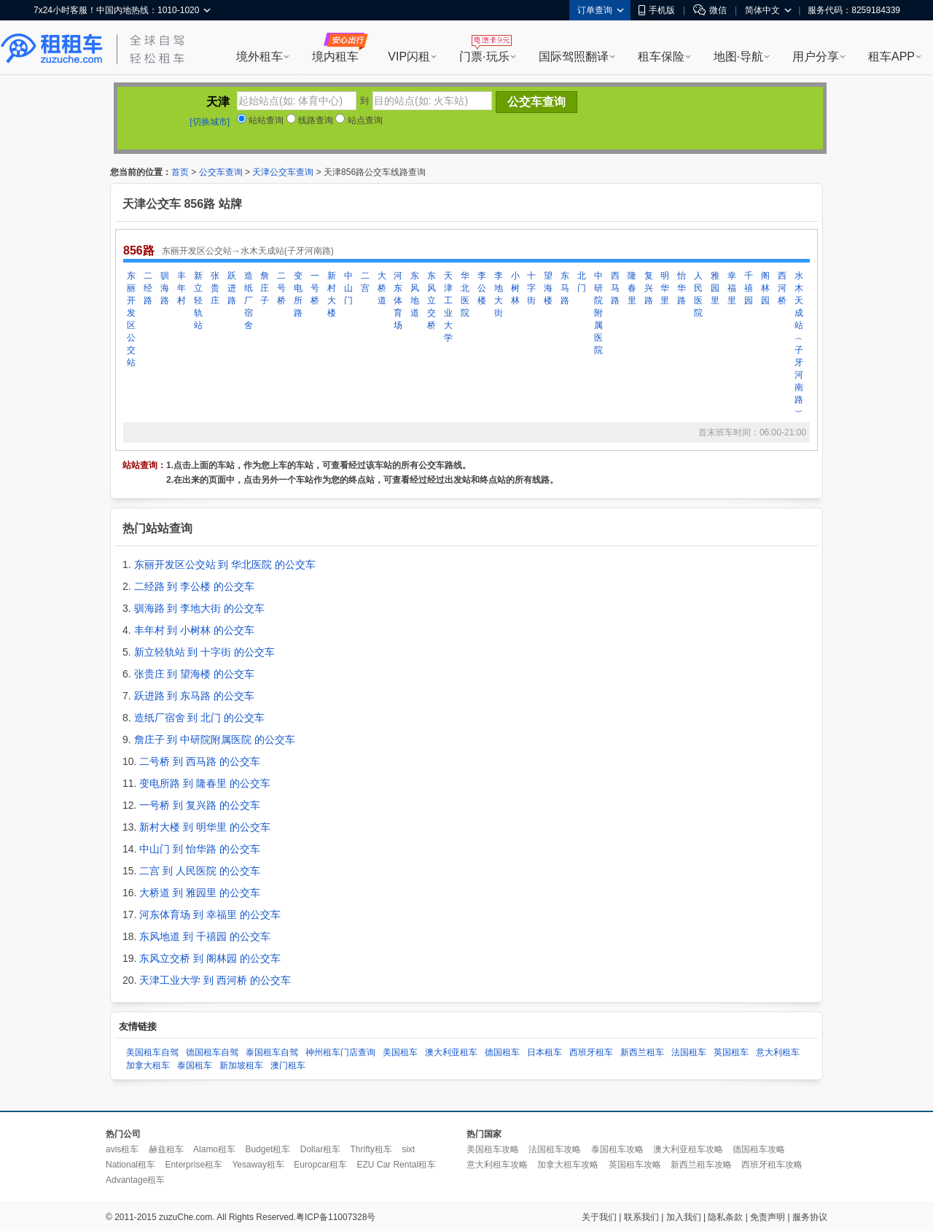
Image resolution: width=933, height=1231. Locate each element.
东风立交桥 (431, 300)
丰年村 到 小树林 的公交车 (194, 630)
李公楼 (481, 288)
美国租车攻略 (492, 1149)
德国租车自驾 (212, 1052)
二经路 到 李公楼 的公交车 (194, 586)
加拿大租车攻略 (567, 1165)
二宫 (365, 282)
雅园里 (715, 288)
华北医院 (465, 294)
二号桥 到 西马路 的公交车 (199, 761)
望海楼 (548, 288)
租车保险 (661, 56)
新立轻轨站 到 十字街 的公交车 (205, 652)
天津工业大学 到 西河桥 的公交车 (215, 980)
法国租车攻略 (554, 1149)
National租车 (130, 1165)
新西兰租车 (642, 1052)
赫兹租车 (166, 1149)
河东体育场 (398, 300)
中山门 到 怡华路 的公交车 (199, 849)
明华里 (664, 288)
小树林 (515, 288)
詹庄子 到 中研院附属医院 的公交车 (215, 739)
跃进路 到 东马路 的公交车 (194, 696)
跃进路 (231, 288)
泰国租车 (194, 1065)
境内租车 (335, 56)
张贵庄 (215, 288)
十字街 (531, 288)
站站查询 (260, 120)
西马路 (615, 288)
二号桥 (281, 288)
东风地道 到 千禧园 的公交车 (204, 936)
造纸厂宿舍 (248, 300)
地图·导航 (738, 56)
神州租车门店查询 (340, 1052)
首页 (180, 172)
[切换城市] (210, 122)
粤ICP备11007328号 (335, 1217)
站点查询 (358, 120)
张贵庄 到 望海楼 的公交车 (194, 674)
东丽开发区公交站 (131, 319)
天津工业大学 (448, 307)
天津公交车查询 (282, 172)
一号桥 (315, 288)
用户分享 (815, 56)
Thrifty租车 (370, 1149)
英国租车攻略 (635, 1165)
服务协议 (809, 1217)
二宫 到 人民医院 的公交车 (199, 871)
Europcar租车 (320, 1165)
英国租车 (731, 1052)
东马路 (565, 288)
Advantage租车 (135, 1180)
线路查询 (309, 120)
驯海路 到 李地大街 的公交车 (199, 608)
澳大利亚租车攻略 (688, 1149)
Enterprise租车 (193, 1165)
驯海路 (164, 288)
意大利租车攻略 (497, 1165)
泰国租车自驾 (272, 1052)
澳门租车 (287, 1065)
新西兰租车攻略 (701, 1165)
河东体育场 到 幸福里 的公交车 (210, 914)
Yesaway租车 (258, 1165)
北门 (581, 282)
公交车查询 (221, 172)
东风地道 (414, 294)
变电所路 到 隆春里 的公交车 (204, 783)
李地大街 (498, 294)
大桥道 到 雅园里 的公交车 (199, 892)
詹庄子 (264, 288)
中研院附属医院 (598, 313)
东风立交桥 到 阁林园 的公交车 (210, 958)
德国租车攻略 (759, 1149)
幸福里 (731, 288)
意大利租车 (778, 1052)
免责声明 (767, 1217)
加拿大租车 (148, 1065)
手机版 (657, 10)
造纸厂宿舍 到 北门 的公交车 (199, 717)
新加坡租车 (241, 1065)
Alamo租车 (214, 1149)
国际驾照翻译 (574, 56)
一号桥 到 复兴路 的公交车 (199, 805)
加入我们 (683, 1217)
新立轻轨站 (198, 300)
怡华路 (681, 288)
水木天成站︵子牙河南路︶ (799, 344)
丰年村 (181, 288)
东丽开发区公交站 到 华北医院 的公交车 (225, 564)
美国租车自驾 (152, 1052)
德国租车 (502, 1052)
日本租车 (544, 1052)
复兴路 (648, 288)
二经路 (148, 288)
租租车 (52, 48)
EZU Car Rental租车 (396, 1165)
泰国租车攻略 (617, 1149)
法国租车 (688, 1052)
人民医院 (698, 294)
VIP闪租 (409, 56)
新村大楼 (331, 294)
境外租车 (259, 56)
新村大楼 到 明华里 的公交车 (204, 827)
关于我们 (599, 1217)
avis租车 (122, 1149)
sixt (408, 1149)
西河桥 (782, 288)
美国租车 (400, 1052)
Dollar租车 (320, 1149)
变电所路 (298, 294)
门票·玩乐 (484, 56)
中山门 (348, 288)
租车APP (891, 56)
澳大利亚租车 (451, 1052)
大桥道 (382, 288)
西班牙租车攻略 (772, 1165)
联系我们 (641, 1217)
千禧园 (748, 288)
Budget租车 (267, 1149)
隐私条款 (725, 1217)
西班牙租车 (591, 1052)
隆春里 (632, 288)
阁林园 (765, 288)
